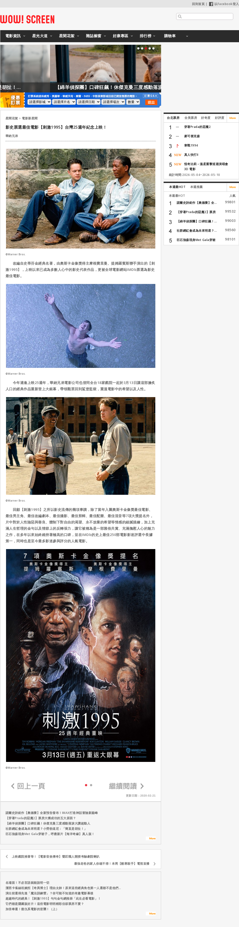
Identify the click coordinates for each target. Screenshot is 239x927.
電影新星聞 (30, 118)
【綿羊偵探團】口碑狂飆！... (197, 221)
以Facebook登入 (224, 4)
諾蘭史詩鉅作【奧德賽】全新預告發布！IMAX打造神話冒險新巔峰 (52, 813)
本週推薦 (196, 187)
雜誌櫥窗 (94, 35)
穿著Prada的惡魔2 (197, 127)
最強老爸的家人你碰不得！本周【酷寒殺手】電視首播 (112, 863)
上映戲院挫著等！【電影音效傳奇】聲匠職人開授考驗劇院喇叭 (56, 856)
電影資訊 (13, 35)
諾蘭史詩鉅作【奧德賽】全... (197, 203)
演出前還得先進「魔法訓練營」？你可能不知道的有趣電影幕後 (49, 893)
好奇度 (206, 118)
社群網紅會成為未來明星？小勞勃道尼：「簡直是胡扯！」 (46, 828)
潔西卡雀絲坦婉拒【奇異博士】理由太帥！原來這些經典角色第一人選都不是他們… (63, 888)
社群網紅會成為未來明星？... (197, 230)
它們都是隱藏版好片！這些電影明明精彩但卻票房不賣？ (45, 904)
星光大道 (40, 35)
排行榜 (146, 35)
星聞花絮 (67, 35)
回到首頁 (198, 4)
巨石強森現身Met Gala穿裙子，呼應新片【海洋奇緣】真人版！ (50, 834)
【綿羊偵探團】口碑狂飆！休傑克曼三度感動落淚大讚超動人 (137, 87)
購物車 (170, 35)
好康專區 (120, 35)
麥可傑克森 (192, 136)
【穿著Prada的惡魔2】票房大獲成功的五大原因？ (41, 818)
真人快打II (191, 155)
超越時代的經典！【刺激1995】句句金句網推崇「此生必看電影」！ (53, 898)
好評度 (219, 118)
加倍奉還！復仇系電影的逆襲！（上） (32, 909)
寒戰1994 (191, 145)
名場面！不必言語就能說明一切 (28, 883)
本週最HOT (177, 187)
